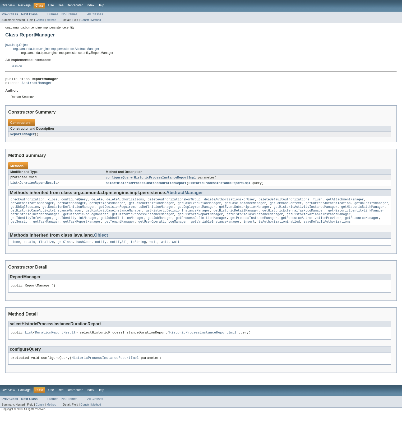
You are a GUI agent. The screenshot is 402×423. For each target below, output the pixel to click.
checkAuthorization (27, 202)
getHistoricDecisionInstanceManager (178, 215)
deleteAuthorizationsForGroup (174, 202)
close (53, 202)
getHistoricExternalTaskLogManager (293, 215)
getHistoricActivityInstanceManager (306, 211)
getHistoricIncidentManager (35, 219)
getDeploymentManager (196, 211)
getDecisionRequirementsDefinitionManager (136, 211)
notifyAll (118, 248)
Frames (52, 14)
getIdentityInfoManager (31, 223)
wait (153, 248)
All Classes (95, 14)
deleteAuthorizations (125, 202)
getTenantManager (119, 227)
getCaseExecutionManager (199, 206)
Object (101, 241)
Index (90, 5)
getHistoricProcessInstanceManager (143, 219)
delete (97, 202)
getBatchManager (72, 206)
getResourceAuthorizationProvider (311, 223)
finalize (46, 248)
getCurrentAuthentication (328, 206)
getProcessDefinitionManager (201, 223)
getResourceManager (362, 223)
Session (16, 66)
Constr (40, 19)
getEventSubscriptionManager (244, 211)
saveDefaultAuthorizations (327, 227)
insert (249, 227)
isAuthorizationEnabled (279, 227)
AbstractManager (37, 84)
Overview (8, 5)
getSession (20, 227)
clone (15, 248)
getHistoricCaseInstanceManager (114, 215)
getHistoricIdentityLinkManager (356, 215)
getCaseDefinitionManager (151, 206)
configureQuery (119, 179)
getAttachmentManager (345, 202)
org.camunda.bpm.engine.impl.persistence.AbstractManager (56, 49)
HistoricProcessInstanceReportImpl (165, 179)
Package (24, 5)
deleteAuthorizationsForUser (229, 202)
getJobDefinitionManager (122, 223)
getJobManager (160, 223)
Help (101, 5)
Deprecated (75, 5)
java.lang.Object (16, 45)
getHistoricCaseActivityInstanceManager (46, 215)
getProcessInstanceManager (254, 223)
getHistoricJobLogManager (85, 219)
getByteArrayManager (107, 206)
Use (51, 5)
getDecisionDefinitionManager (69, 211)
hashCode (83, 248)
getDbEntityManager (371, 206)
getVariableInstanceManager (215, 227)
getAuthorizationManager (32, 206)
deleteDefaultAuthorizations (283, 202)
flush (317, 202)
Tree (60, 5)
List (14, 185)
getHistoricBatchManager (362, 211)
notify (101, 248)
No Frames (69, 14)
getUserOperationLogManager (162, 227)
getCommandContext (286, 206)
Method (51, 19)
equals (29, 248)
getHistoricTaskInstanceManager (255, 219)
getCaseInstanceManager (245, 206)
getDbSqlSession (25, 211)
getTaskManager (46, 227)
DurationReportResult (38, 185)
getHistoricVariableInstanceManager (319, 219)
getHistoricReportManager (200, 219)
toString (138, 248)
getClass (65, 248)
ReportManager (22, 136)
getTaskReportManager (82, 227)
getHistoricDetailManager (236, 215)
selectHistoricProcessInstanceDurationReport (146, 185)
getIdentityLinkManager (76, 223)
